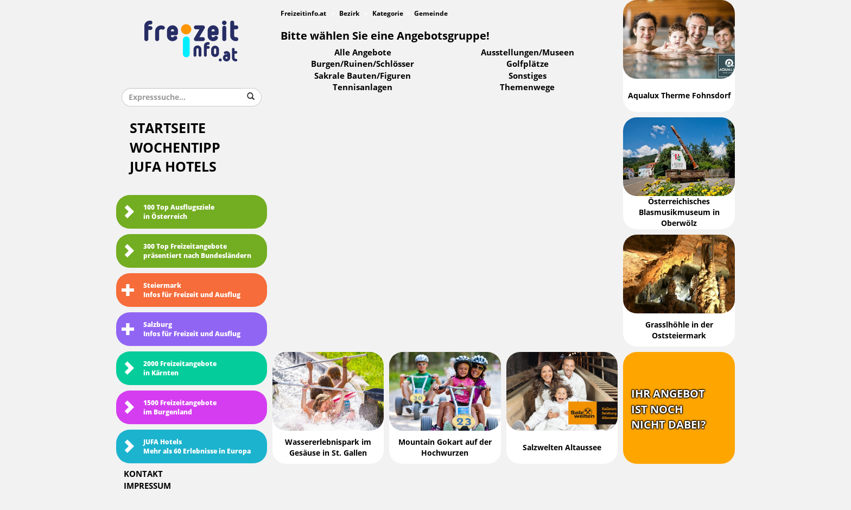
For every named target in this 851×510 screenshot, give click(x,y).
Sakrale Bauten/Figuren (362, 76)
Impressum (147, 486)
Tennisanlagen (362, 87)
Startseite (168, 128)
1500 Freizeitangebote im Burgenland (169, 407)
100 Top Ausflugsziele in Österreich (168, 212)
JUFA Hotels (173, 167)
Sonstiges (528, 76)
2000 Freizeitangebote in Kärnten (169, 368)
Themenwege (527, 87)
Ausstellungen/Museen (527, 53)
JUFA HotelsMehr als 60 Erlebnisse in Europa (186, 446)
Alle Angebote (362, 53)
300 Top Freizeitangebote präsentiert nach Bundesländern (186, 251)
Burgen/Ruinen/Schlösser (362, 64)
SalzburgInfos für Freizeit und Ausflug (181, 329)
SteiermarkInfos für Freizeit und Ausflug (181, 290)
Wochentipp (175, 148)
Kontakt (143, 474)
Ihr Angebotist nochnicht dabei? (668, 409)
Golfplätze (527, 64)
